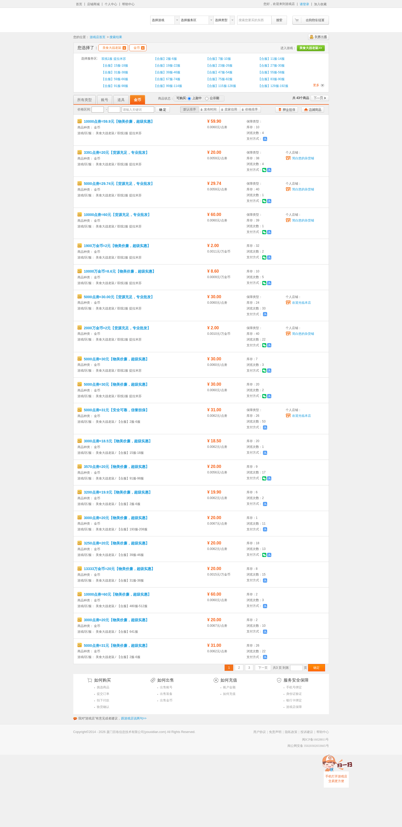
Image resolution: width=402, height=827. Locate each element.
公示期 (212, 98)
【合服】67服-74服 (167, 79)
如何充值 (229, 694)
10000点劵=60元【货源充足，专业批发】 (114, 215)
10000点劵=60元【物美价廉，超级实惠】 (114, 594)
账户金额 (229, 687)
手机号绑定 (294, 687)
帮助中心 (128, 4)
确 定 (162, 110)
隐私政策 (291, 732)
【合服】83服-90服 (271, 79)
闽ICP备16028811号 (315, 739)
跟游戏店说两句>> (134, 718)
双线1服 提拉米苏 (113, 59)
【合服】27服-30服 (271, 65)
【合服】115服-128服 (221, 86)
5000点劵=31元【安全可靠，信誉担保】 (113, 410)
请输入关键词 (132, 110)
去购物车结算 (310, 20)
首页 (79, 4)
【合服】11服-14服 (271, 59)
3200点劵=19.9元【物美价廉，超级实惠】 (114, 492)
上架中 (195, 98)
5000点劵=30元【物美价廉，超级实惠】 (113, 359)
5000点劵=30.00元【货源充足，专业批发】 (115, 297)
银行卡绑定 (294, 700)
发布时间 (208, 109)
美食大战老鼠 (114, 48)
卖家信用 (229, 109)
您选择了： (87, 47)
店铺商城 (93, 4)
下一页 (320, 98)
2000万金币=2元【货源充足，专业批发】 (114, 328)
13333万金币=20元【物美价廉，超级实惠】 (116, 569)
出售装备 (166, 694)
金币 (139, 48)
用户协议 (259, 732)
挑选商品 (103, 687)
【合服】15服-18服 (114, 65)
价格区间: (84, 109)
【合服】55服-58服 (271, 72)
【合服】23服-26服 (219, 65)
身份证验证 (294, 694)
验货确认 (103, 707)
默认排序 (189, 109)
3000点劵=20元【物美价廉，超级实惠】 (113, 518)
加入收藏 (320, 4)
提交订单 (103, 694)
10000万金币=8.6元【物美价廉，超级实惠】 (116, 271)
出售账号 (166, 687)
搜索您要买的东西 (251, 20)
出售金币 (166, 700)
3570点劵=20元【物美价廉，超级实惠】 (113, 467)
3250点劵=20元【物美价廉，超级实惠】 (113, 543)
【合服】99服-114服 (168, 86)
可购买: (181, 98)
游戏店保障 (294, 707)
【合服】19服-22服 (167, 65)
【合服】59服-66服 (114, 79)
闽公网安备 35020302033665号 (308, 746)
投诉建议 (307, 732)
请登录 (304, 4)
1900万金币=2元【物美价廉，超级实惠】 (114, 246)
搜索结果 (116, 37)
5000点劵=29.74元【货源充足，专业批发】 (115, 183)
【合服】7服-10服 (218, 59)
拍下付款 (103, 700)
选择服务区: (89, 58)
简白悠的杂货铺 (303, 158)
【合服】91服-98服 (114, 86)
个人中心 (111, 4)
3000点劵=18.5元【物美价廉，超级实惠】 (114, 441)
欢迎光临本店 (301, 302)
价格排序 (250, 109)
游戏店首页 (97, 37)
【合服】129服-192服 (273, 86)
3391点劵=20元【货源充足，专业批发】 (113, 152)
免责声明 (275, 732)
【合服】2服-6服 (165, 59)
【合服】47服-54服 (219, 72)
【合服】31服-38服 (114, 72)
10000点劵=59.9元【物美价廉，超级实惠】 (115, 121)
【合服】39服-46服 (167, 72)
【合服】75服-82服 (219, 79)
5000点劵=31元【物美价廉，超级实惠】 (113, 645)
